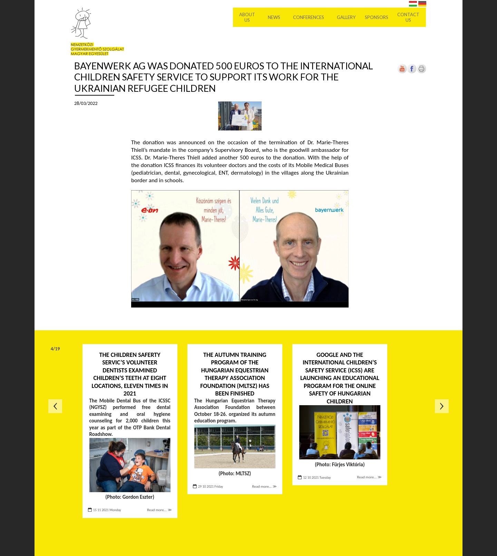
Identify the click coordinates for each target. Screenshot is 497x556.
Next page (442, 406)
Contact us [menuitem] (409, 17)
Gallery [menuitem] (347, 17)
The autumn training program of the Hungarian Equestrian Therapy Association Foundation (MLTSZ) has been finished (234, 374)
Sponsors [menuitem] (377, 17)
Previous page (55, 406)
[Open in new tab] (412, 72)
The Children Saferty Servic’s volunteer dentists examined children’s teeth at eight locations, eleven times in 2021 (129, 374)
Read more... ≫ (159, 510)
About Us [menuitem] (248, 17)
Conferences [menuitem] (309, 17)
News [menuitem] (275, 17)
